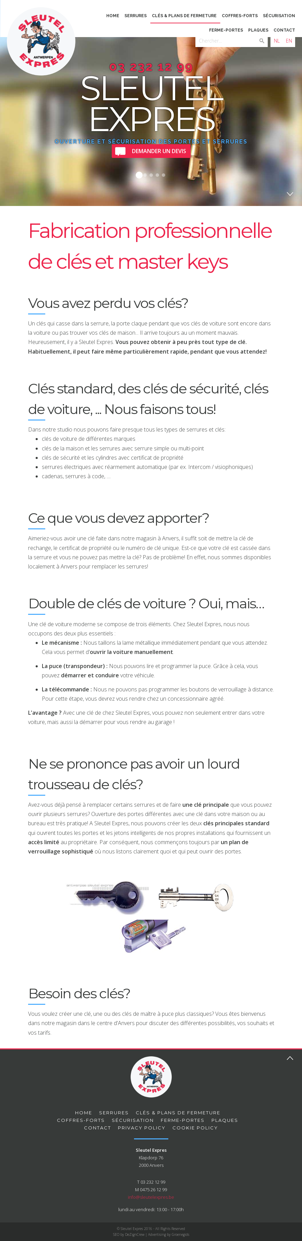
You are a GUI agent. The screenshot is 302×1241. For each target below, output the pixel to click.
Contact (284, 30)
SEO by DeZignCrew (128, 1234)
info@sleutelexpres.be (151, 1197)
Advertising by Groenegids (168, 1234)
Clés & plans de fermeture (184, 15)
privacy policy (142, 1127)
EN (289, 40)
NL (277, 40)
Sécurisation (279, 15)
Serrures (135, 15)
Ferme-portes (226, 30)
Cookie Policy (195, 1127)
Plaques (258, 30)
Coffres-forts (240, 15)
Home (112, 15)
